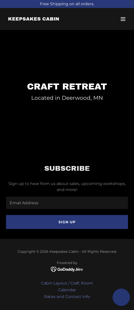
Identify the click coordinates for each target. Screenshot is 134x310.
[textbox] (67, 203)
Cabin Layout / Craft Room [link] (67, 283)
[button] (123, 19)
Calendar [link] (67, 290)
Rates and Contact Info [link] (67, 296)
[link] (33, 19)
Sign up (67, 222)
